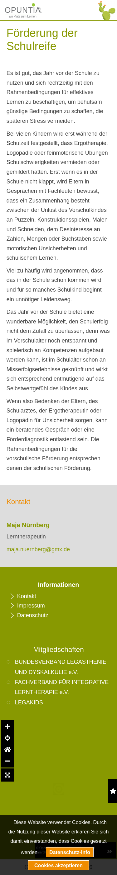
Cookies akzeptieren (58, 865)
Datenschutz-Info (69, 852)
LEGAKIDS (29, 702)
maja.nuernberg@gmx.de (38, 549)
